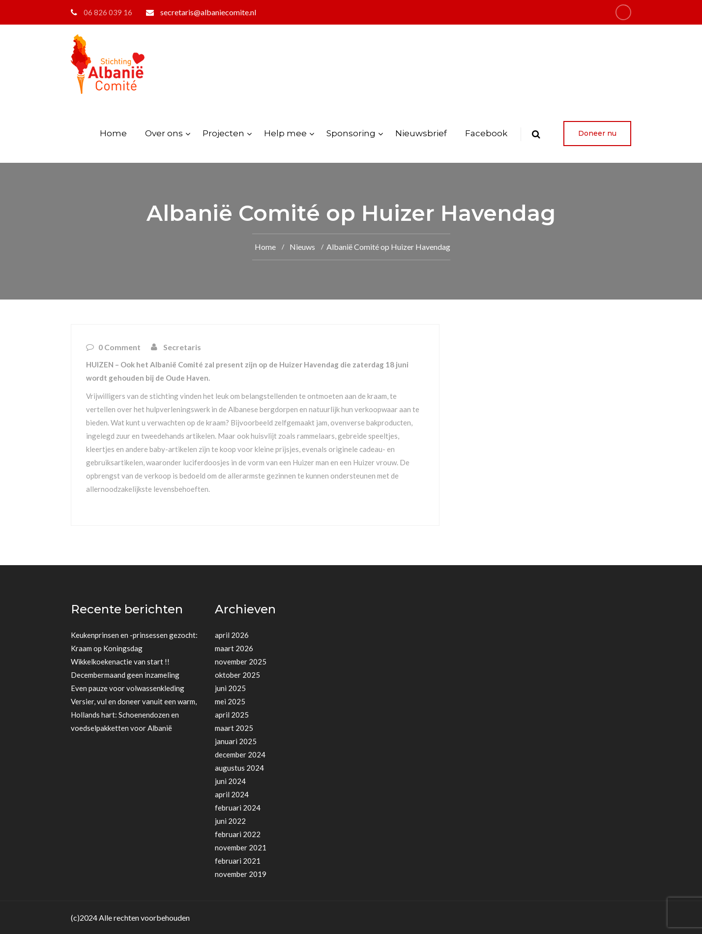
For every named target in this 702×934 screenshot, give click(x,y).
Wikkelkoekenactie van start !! (120, 661)
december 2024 (240, 754)
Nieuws (302, 246)
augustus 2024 (239, 767)
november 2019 (240, 874)
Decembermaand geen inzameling (125, 674)
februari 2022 (238, 834)
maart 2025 (234, 727)
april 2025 (232, 714)
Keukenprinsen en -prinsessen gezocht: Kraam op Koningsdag (134, 642)
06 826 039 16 (108, 12)
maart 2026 (234, 648)
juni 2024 (230, 781)
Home (113, 133)
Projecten (223, 133)
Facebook (486, 133)
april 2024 (232, 794)
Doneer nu (597, 133)
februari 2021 (238, 860)
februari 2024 (238, 807)
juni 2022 (230, 820)
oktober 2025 (237, 674)
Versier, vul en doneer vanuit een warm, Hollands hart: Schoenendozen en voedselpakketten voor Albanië (134, 714)
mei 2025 (230, 701)
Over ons (164, 133)
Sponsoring (351, 133)
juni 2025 (230, 688)
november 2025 (240, 661)
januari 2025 (236, 741)
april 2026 (232, 635)
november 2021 (240, 847)
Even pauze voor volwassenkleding (127, 688)
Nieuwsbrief (421, 133)
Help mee (285, 133)
